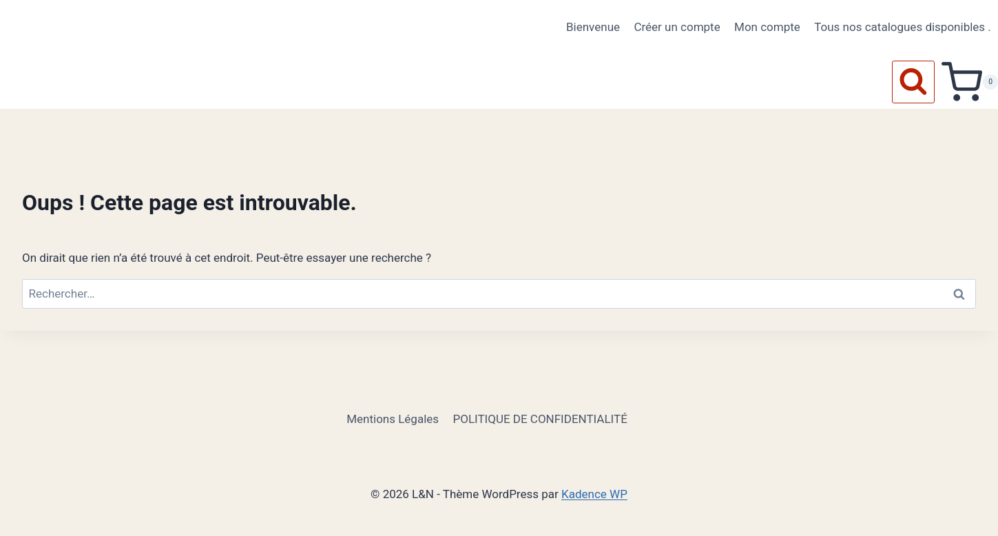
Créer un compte (677, 27)
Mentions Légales (392, 419)
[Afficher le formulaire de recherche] (913, 82)
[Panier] (970, 82)
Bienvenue (593, 27)
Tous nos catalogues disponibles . (902, 27)
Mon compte (767, 27)
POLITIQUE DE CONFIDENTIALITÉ (540, 419)
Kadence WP (594, 494)
